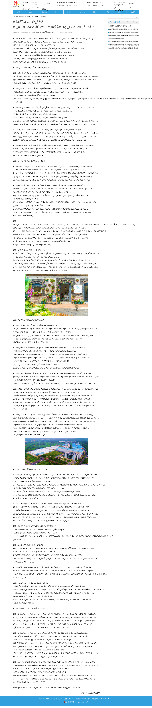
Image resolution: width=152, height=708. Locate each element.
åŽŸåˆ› (44, 9)
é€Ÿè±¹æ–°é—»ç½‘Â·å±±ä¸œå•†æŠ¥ (44, 32)
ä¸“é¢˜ (49, 3)
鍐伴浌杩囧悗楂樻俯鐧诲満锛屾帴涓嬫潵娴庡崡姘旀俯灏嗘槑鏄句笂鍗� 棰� (123, 42)
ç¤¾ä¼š (69, 12)
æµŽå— (32, 12)
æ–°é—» (19, 12)
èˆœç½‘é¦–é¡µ (19, 16)
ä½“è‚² (95, 12)
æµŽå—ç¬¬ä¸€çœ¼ (34, 4)
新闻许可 (42, 699)
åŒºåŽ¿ (131, 3)
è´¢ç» (89, 5)
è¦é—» (44, 4)
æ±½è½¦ (95, 2)
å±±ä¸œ (48, 9)
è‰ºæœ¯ (69, 5)
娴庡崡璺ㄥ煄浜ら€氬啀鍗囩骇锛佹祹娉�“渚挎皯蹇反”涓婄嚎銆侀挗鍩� (124, 29)
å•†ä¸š (95, 5)
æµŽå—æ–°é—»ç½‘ (34, 9)
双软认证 (59, 699)
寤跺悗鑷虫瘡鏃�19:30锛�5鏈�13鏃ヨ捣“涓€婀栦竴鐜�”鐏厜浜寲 (124, 36)
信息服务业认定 (68, 699)
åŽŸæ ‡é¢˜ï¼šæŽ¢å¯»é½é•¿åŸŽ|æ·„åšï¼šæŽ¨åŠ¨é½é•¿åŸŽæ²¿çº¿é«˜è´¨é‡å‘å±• (47, 688)
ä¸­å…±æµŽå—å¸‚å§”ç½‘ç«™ (119, 4)
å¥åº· (76, 2)
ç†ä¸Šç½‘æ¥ (62, 2)
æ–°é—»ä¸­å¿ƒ (26, 4)
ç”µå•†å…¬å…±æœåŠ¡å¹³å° (119, 9)
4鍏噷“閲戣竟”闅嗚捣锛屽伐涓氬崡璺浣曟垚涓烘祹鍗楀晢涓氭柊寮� (124, 45)
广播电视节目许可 (80, 699)
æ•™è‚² (76, 5)
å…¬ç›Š (101, 5)
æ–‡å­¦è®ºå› (61, 5)
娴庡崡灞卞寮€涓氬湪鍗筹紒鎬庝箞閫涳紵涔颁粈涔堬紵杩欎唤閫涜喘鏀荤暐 (123, 48)
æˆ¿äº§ (89, 2)
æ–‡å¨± (82, 12)
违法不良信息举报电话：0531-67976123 (100, 699)
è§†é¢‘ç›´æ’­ (26, 9)
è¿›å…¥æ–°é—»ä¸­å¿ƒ (132, 22)
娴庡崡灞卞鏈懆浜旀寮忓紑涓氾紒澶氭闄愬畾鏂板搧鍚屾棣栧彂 (124, 33)
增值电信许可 (50, 699)
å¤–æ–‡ (131, 9)
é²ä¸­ (102, 2)
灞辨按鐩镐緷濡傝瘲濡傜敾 (116, 38)
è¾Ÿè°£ (70, 2)
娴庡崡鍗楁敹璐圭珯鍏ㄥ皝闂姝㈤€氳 (120, 26)
